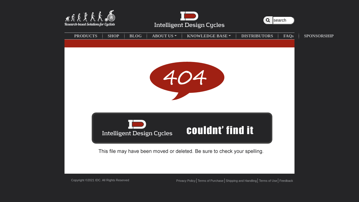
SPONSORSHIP (319, 36)
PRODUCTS (85, 36)
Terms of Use (268, 180)
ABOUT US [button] (162, 36)
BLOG (136, 36)
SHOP (113, 36)
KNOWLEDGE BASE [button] (207, 36)
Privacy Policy (185, 180)
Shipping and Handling (241, 180)
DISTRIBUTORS (257, 36)
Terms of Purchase (211, 180)
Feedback (286, 180)
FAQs (288, 36)
